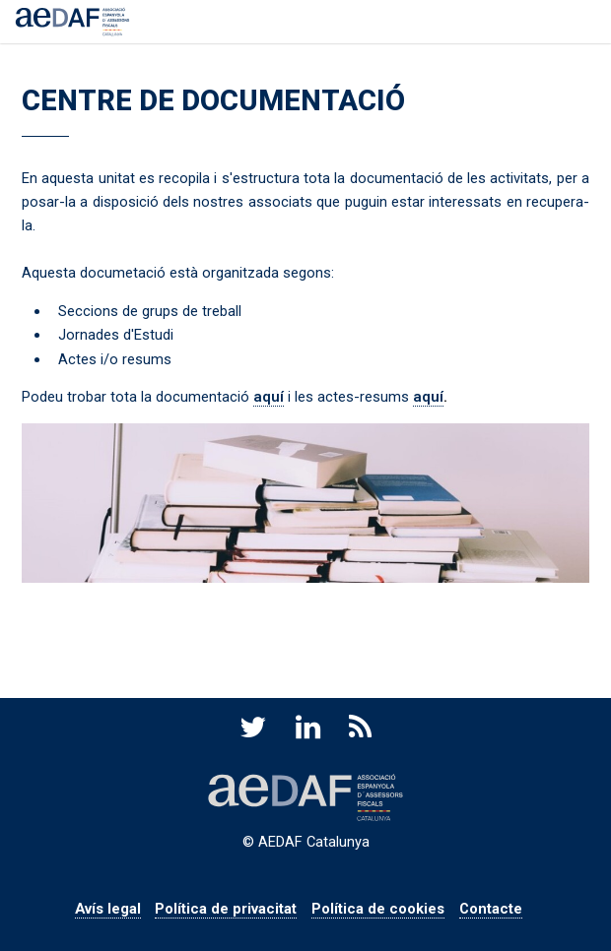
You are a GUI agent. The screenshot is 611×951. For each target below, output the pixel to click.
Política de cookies (377, 909)
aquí (268, 397)
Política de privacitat (226, 909)
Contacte (490, 909)
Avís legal (108, 909)
